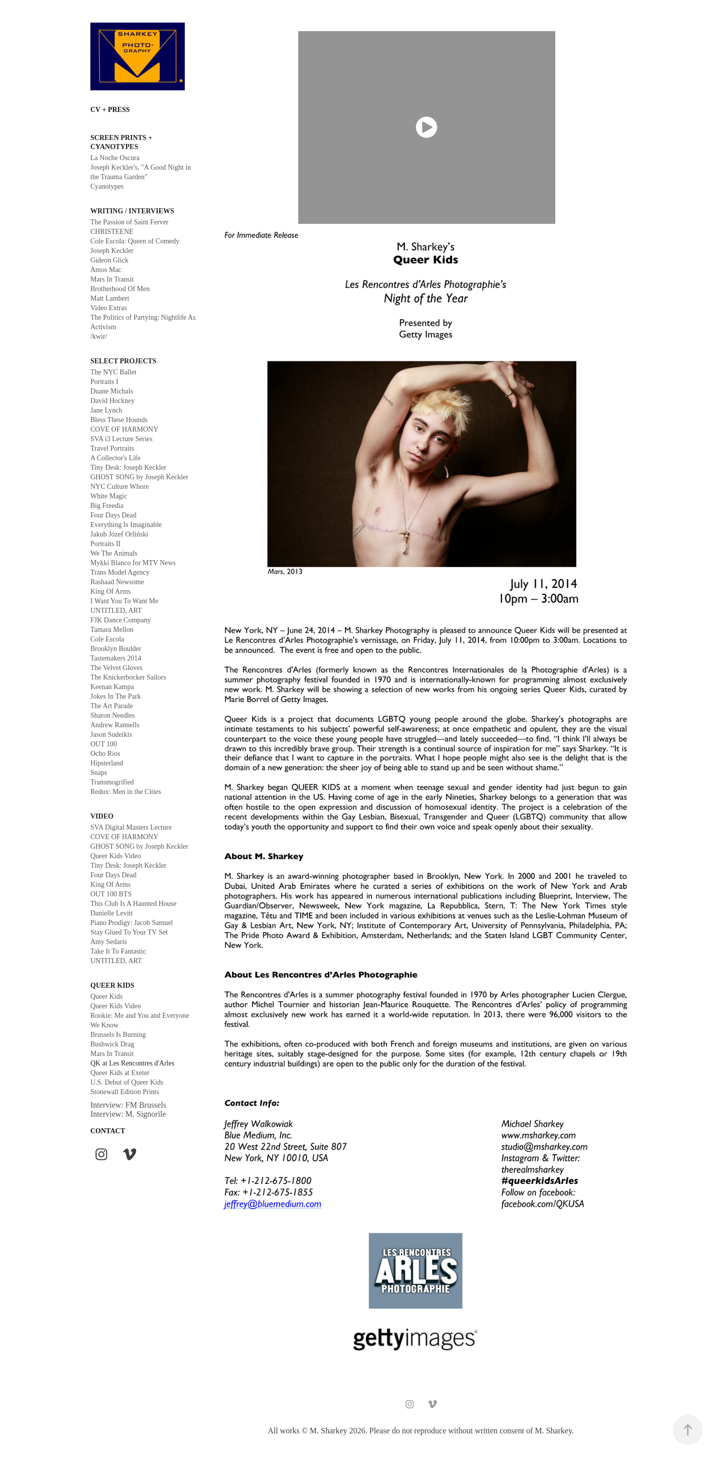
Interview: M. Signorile (128, 1114)
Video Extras (108, 308)
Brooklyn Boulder (116, 648)
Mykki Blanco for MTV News (133, 563)
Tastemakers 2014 (115, 658)
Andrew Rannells (115, 725)
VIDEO (101, 816)
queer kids (112, 985)
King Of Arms (110, 591)
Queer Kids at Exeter (120, 1073)
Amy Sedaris (108, 942)
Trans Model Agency (120, 572)
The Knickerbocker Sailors (128, 677)
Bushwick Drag (112, 1044)
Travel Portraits (112, 448)
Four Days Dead (113, 515)
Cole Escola (107, 639)
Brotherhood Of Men (120, 289)
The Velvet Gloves (116, 668)
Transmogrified (112, 782)
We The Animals (114, 553)
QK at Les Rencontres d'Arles (132, 1063)
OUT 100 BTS (111, 894)
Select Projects (123, 361)
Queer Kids (106, 996)
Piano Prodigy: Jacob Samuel (131, 922)
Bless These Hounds (119, 420)
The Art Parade (111, 706)
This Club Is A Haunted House (133, 903)
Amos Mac (106, 270)
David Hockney (112, 401)
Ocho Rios (105, 753)
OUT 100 (103, 744)
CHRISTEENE (112, 231)
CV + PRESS (110, 109)
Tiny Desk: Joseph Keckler (128, 467)
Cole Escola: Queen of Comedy (134, 241)
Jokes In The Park (115, 696)
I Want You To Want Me (124, 601)
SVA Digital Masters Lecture (131, 827)
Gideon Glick (109, 260)
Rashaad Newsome (117, 582)
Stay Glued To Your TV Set (129, 932)
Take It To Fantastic (118, 951)
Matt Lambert (109, 298)
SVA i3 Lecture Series (121, 439)
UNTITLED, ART (116, 610)
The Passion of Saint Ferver (129, 222)
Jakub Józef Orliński (119, 534)
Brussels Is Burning (118, 1034)
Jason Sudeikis (111, 734)
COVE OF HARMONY (124, 429)
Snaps (98, 772)
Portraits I (104, 381)
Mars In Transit (112, 279)
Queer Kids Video (115, 856)
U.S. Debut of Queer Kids (126, 1082)
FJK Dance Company (120, 620)
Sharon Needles (112, 715)
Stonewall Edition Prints (124, 1092)
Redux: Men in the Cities (125, 791)
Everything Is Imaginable (126, 524)
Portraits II (105, 544)
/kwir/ (98, 336)
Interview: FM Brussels (128, 1105)
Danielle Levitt (111, 913)
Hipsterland (106, 763)
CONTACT (107, 1131)
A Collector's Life (115, 458)
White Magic (108, 496)
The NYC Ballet (113, 372)
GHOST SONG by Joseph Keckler (139, 477)
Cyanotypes (107, 186)
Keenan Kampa (112, 687)
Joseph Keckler (112, 250)
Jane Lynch (106, 410)
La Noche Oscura (115, 158)
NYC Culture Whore (119, 486)
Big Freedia (107, 505)
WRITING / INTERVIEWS (132, 211)
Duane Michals (111, 391)
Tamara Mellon (112, 629)
